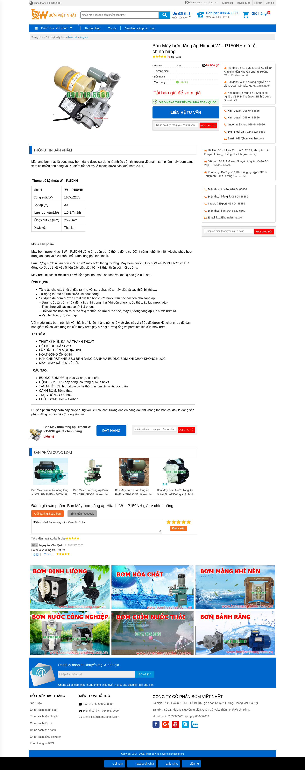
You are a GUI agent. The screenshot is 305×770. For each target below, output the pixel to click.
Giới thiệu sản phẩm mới (139, 28)
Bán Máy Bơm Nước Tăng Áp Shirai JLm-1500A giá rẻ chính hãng (175, 494)
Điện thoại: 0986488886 (45, 3)
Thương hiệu (92, 28)
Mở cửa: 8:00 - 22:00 (222, 14)
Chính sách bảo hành (43, 730)
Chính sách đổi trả (41, 723)
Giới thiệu (227, 2)
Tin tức (112, 28)
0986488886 (105, 704)
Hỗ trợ (258, 2)
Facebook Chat (141, 763)
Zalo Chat (169, 763)
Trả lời (35, 554)
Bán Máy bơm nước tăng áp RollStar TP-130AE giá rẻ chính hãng (134, 494)
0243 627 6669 (256, 131)
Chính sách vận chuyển (44, 716)
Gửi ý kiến (178, 528)
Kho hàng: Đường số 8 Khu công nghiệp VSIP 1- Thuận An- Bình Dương (247, 96)
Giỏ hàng (259, 14)
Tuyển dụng (243, 2)
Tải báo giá (210, 65)
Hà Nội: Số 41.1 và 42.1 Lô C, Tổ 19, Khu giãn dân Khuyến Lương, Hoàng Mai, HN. (248, 71)
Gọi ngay (114, 763)
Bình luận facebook (82, 513)
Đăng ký (144, 674)
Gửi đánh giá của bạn (47, 513)
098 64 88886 (251, 110)
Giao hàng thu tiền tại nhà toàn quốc (187, 102)
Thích (46, 554)
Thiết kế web (152, 754)
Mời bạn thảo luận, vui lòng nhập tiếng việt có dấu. (96, 526)
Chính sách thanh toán (43, 709)
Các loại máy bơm (56, 37)
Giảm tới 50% (181, 15)
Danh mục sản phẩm (54, 28)
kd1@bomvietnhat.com (250, 138)
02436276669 (110, 710)
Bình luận (174, 57)
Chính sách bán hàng (201, 2)
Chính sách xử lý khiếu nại (46, 736)
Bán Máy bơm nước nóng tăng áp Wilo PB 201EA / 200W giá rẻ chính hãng (49, 494)
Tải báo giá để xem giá (177, 92)
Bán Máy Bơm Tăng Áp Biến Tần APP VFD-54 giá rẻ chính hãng (91, 494)
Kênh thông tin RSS (42, 743)
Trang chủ (37, 37)
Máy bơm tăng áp (78, 37)
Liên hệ (270, 2)
